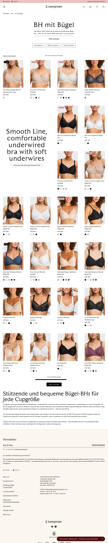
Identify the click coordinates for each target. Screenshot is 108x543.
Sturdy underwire (69, 45)
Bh (12, 13)
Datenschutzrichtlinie (10, 496)
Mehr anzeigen (54, 39)
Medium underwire (53, 45)
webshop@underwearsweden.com (56, 489)
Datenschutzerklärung (21, 449)
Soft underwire (38, 45)
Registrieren (98, 445)
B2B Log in (6, 514)
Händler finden (8, 510)
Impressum (7, 506)
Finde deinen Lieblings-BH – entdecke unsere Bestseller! (78, 539)
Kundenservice (8, 481)
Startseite (6, 13)
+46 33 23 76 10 (51, 491)
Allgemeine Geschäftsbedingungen (11, 501)
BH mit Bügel (19, 13)
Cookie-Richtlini (8, 491)
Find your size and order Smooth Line (27, 165)
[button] (54, 533)
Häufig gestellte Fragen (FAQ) (8, 486)
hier (67, 461)
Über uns (6, 477)
